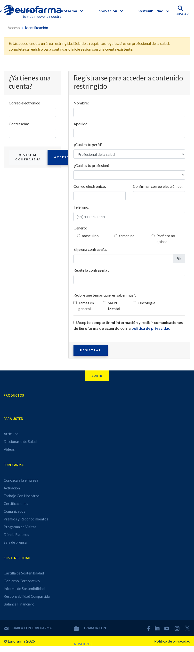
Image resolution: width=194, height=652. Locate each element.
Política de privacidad (172, 641)
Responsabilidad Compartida (27, 596)
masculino (90, 235)
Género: (80, 228)
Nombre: (81, 103)
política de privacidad (150, 328)
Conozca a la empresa (21, 480)
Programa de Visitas (20, 527)
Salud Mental (114, 305)
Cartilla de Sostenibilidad (24, 573)
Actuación (12, 488)
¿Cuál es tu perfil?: (88, 144)
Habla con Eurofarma (28, 628)
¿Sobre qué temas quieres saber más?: (104, 295)
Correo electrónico (24, 103)
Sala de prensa (15, 542)
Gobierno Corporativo (22, 581)
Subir (97, 375)
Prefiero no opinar (165, 238)
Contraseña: (19, 123)
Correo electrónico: (89, 186)
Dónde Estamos (16, 534)
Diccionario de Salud (20, 441)
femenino (127, 235)
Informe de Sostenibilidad (24, 588)
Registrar (90, 350)
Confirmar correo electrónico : (158, 186)
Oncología (146, 302)
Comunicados (14, 511)
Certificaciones (16, 503)
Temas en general (86, 305)
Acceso (14, 27)
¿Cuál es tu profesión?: (92, 165)
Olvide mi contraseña (28, 157)
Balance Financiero (19, 604)
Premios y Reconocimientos (26, 519)
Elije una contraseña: (90, 249)
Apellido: (81, 123)
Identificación (36, 27)
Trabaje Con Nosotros (22, 496)
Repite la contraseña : (91, 270)
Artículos (11, 434)
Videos (9, 449)
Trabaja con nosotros (90, 628)
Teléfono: (81, 207)
